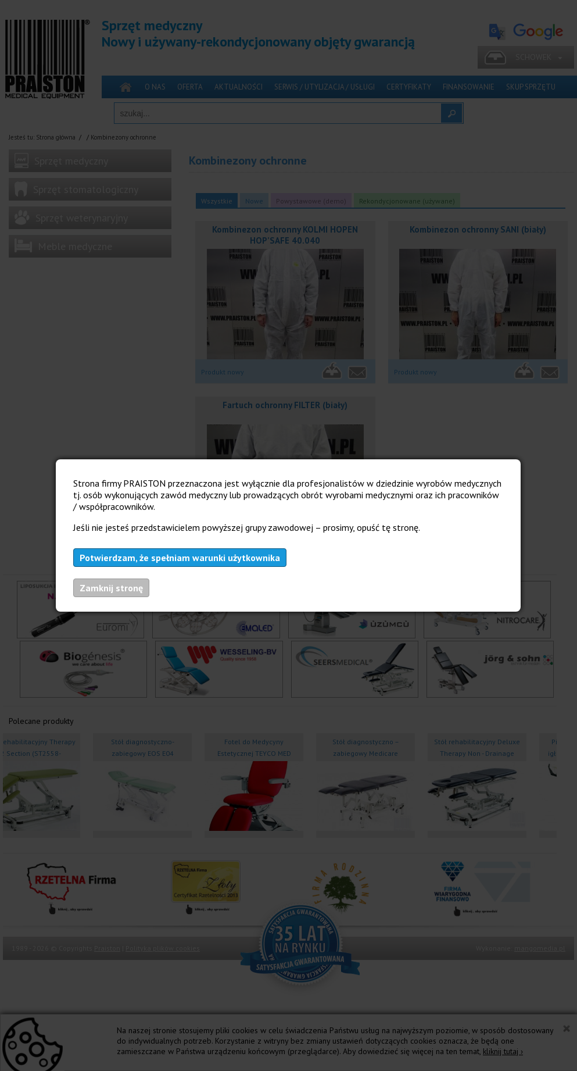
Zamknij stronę (111, 588)
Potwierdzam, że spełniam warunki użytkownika (180, 557)
